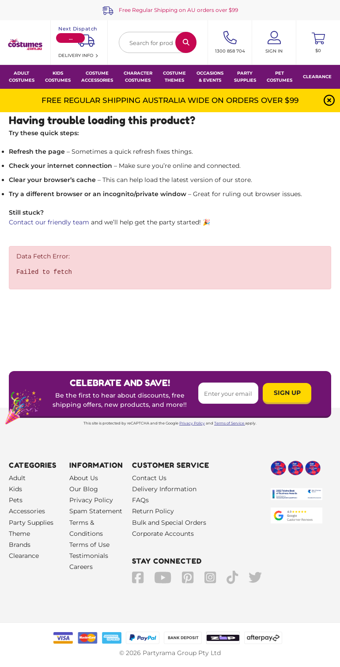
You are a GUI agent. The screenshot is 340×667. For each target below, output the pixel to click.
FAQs (140, 500)
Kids (15, 489)
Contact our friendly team (49, 222)
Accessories (27, 511)
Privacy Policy (192, 423)
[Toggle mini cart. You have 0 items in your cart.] (318, 42)
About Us (83, 478)
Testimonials (88, 556)
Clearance (317, 77)
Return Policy (153, 511)
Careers (81, 567)
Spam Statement (95, 511)
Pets (16, 500)
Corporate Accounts (163, 534)
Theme (19, 534)
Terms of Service (229, 423)
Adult (17, 478)
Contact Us (149, 478)
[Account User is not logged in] (274, 42)
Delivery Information (164, 489)
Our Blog (83, 489)
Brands (19, 545)
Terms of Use (89, 545)
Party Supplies (31, 523)
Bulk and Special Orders (169, 523)
